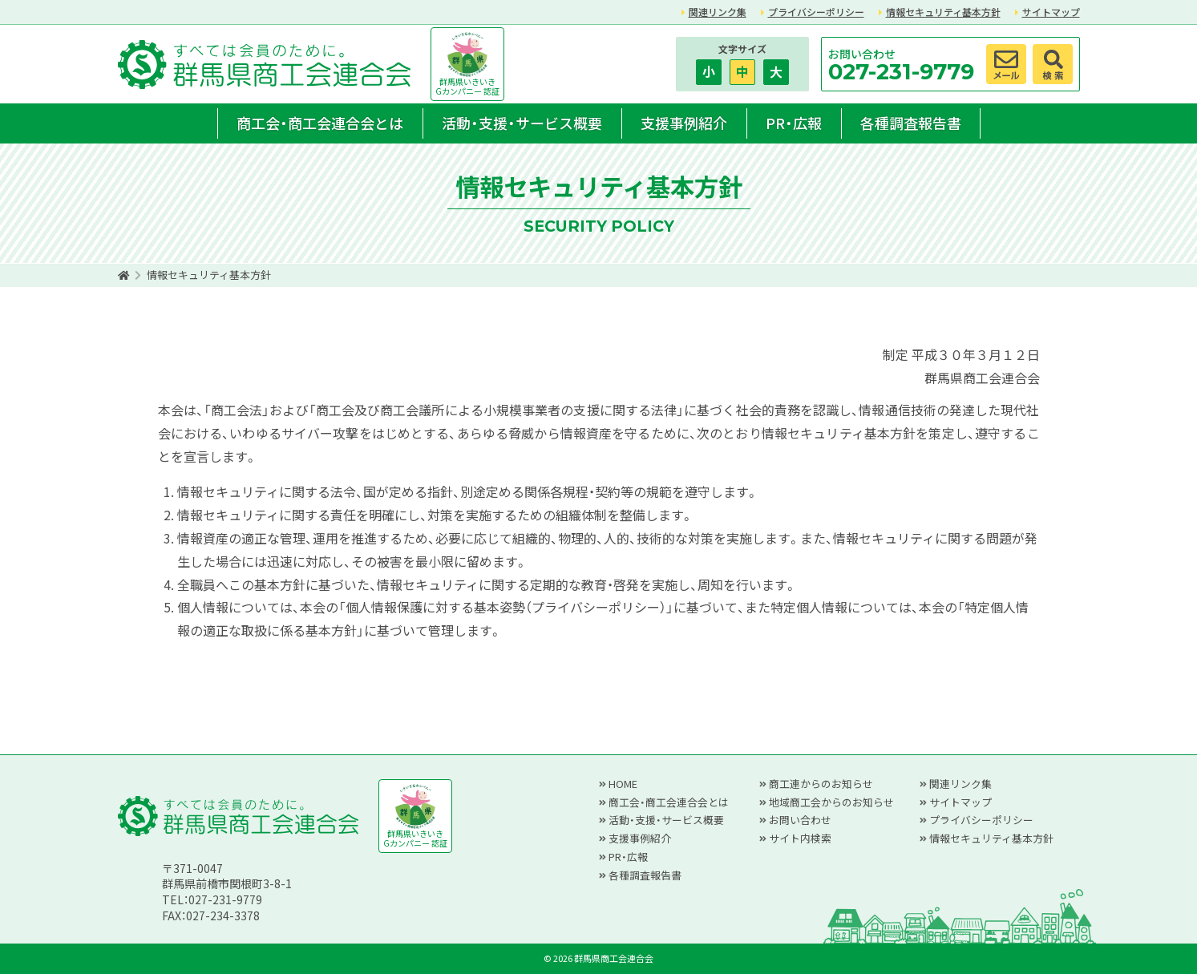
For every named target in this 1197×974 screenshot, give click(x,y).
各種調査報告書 (910, 122)
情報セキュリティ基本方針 (943, 11)
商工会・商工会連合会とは (320, 122)
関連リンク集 (717, 11)
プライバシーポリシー (816, 11)
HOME (623, 783)
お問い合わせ (800, 819)
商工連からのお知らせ (821, 783)
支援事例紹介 (684, 122)
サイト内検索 (800, 838)
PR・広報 (794, 122)
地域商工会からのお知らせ (831, 802)
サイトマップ (1051, 11)
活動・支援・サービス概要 (522, 122)
